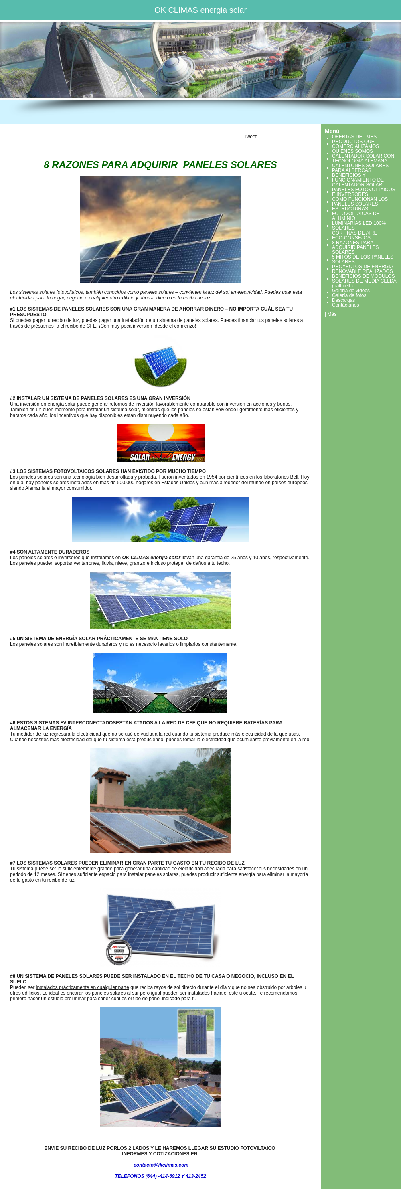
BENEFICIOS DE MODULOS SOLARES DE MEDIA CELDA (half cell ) (364, 281)
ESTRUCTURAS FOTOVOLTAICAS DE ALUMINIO (356, 213)
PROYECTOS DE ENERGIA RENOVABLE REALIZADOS (362, 269)
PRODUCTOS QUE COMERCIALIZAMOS (355, 144)
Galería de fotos (349, 295)
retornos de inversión (131, 404)
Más (331, 314)
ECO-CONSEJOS (351, 238)
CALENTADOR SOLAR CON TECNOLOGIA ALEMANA (363, 158)
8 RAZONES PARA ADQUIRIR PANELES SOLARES (355, 247)
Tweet (250, 137)
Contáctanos (345, 305)
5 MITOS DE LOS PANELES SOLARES (362, 259)
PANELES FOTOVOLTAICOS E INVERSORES (363, 192)
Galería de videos (351, 290)
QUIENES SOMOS (352, 151)
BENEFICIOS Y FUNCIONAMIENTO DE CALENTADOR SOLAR (358, 180)
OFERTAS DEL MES (354, 137)
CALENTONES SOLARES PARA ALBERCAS (360, 168)
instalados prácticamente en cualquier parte (82, 987)
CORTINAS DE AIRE (354, 233)
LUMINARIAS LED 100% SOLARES (359, 225)
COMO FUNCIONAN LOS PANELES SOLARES (360, 201)
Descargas (343, 300)
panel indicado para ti (171, 998)
